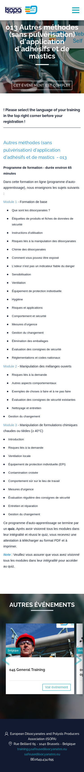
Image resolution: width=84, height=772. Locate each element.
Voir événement (56, 687)
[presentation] (6, 661)
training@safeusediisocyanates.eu (42, 749)
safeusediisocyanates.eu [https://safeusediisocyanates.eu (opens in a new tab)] (42, 754)
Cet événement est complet (41, 85)
